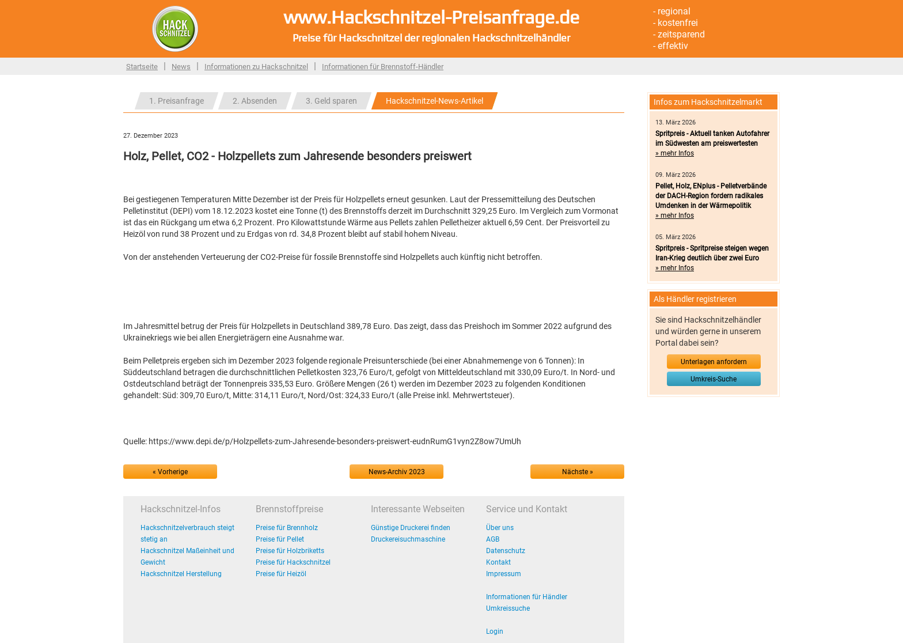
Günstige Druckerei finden (410, 528)
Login (494, 631)
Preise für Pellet (280, 539)
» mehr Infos (674, 153)
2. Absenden (255, 100)
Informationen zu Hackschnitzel (256, 66)
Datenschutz (505, 551)
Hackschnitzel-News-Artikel (434, 100)
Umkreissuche (508, 608)
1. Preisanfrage (176, 100)
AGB (492, 539)
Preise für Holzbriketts (290, 551)
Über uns (500, 528)
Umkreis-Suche (713, 379)
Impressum (503, 574)
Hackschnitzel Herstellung (181, 574)
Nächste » (577, 472)
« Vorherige (170, 472)
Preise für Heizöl (281, 574)
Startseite (142, 66)
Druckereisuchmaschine (408, 539)
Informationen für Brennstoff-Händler (382, 66)
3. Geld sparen (331, 100)
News (181, 66)
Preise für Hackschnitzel (293, 562)
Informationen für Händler (526, 597)
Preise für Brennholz (287, 528)
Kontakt (498, 562)
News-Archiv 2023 (397, 472)
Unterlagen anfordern (714, 362)
